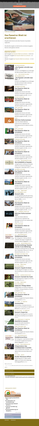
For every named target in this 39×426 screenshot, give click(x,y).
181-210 (28, 365)
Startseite (7, 420)
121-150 (21, 365)
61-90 (17, 365)
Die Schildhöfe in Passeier (23, 162)
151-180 (25, 365)
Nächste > (31, 365)
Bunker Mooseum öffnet (23, 356)
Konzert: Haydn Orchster (23, 268)
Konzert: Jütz (19, 194)
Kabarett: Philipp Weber (23, 285)
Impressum (13, 420)
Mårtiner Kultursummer (23, 120)
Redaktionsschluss (21, 236)
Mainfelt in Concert (21, 321)
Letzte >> (6, 367)
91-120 (19, 365)
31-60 (14, 365)
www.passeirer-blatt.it (10, 51)
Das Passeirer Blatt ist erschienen (20, 53)
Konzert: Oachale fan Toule (24, 277)
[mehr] (31, 72)
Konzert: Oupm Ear (21, 312)
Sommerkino (19, 303)
